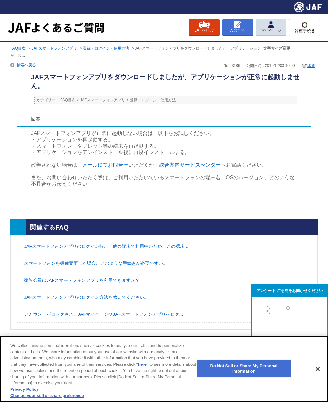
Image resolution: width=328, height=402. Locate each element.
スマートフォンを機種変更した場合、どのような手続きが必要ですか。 (96, 263)
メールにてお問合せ (105, 165)
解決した (289, 310)
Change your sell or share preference (47, 395)
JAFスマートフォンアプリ (54, 48)
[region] (164, 369)
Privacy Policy (24, 389)
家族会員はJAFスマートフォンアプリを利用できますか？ (82, 280)
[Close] (318, 369)
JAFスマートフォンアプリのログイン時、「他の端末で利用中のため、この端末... (106, 246)
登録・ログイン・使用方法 (106, 48)
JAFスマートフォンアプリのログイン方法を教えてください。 (86, 297)
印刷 (311, 65)
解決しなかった (289, 331)
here (142, 364)
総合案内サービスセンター (190, 165)
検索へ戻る (26, 65)
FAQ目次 (18, 48)
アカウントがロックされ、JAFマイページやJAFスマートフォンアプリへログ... (103, 314)
